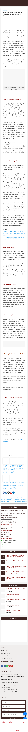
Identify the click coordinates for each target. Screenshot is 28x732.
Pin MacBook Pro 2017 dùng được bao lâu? (20, 467)
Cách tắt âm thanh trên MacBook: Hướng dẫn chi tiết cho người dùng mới (6, 469)
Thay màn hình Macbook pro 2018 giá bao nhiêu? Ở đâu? (20, 485)
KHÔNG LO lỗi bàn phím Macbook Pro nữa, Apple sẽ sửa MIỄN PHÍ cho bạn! (21, 499)
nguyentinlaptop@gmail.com (11, 682)
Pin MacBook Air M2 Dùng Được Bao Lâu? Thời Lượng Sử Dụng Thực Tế (13, 485)
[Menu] (25, 3)
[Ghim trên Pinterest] (11, 493)
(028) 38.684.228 (11, 676)
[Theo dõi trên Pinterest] (9, 666)
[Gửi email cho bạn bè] (8, 493)
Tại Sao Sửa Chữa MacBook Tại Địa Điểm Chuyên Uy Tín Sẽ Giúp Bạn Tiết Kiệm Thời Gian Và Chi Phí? (14, 233)
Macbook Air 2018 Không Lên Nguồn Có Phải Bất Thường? (6, 485)
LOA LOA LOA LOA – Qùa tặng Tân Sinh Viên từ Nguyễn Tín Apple (7, 499)
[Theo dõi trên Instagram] (5, 666)
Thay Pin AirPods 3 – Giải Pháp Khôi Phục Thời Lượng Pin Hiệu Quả (15, 572)
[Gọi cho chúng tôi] (7, 666)
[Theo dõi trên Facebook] (2, 666)
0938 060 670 (8, 679)
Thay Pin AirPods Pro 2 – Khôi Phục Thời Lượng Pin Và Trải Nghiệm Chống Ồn (15, 556)
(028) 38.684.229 (20, 676)
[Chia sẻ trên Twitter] (6, 493)
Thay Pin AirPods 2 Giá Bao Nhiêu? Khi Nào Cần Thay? (16, 578)
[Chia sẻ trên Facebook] (4, 493)
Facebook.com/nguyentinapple (13, 685)
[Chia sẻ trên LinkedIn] (13, 493)
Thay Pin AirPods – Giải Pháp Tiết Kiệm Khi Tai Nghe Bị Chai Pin (16, 567)
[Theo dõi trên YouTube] (12, 666)
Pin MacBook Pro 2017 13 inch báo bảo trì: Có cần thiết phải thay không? (13, 469)
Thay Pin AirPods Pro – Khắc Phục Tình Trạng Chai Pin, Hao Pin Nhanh (15, 561)
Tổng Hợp (5, 10)
